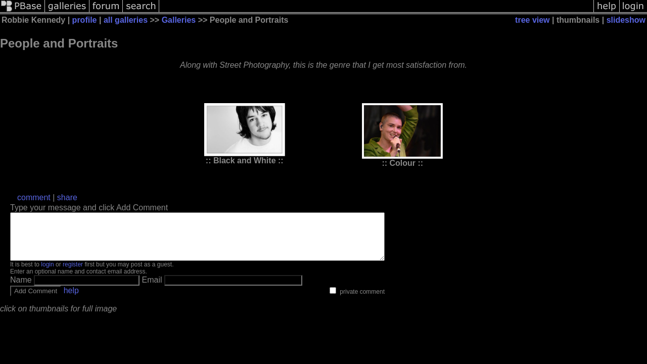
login (47, 273)
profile (84, 20)
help (71, 299)
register (73, 273)
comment (34, 197)
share (67, 197)
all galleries (126, 20)
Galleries (179, 20)
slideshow (626, 20)
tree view (532, 20)
